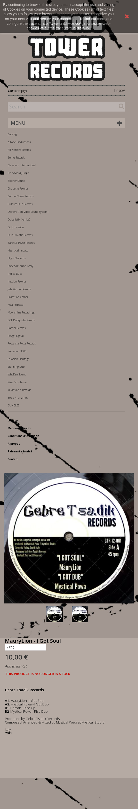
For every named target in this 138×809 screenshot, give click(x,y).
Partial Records (17, 328)
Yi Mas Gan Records (19, 390)
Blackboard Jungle (18, 173)
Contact (13, 459)
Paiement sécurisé (20, 451)
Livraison (14, 420)
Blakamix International (22, 165)
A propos (14, 443)
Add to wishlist (16, 666)
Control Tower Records (21, 196)
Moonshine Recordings (21, 312)
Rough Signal (16, 335)
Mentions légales (19, 428)
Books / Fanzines (18, 397)
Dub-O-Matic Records (20, 235)
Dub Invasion (16, 227)
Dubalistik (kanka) (19, 219)
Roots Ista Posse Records (22, 343)
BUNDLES (13, 405)
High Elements (17, 258)
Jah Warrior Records (19, 289)
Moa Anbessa (15, 305)
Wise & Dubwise (17, 382)
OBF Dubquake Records (21, 320)
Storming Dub (16, 366)
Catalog (12, 134)
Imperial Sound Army (20, 266)
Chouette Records (18, 188)
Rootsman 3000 (17, 351)
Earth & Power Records (21, 243)
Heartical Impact (18, 250)
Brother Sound (16, 181)
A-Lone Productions (19, 142)
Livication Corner (18, 297)
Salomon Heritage (18, 359)
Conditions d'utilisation (23, 436)
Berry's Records (16, 157)
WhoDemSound (17, 374)
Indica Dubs (15, 274)
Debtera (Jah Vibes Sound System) (28, 212)
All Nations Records (19, 150)
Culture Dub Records (20, 204)
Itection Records (17, 281)
